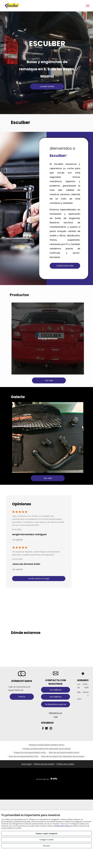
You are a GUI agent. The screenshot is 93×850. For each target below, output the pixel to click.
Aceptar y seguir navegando (46, 833)
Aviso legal (26, 764)
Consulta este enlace (61, 826)
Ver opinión (17, 539)
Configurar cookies (46, 839)
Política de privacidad (44, 764)
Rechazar (46, 846)
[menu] (88, 6)
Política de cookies (65, 764)
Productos (19, 294)
